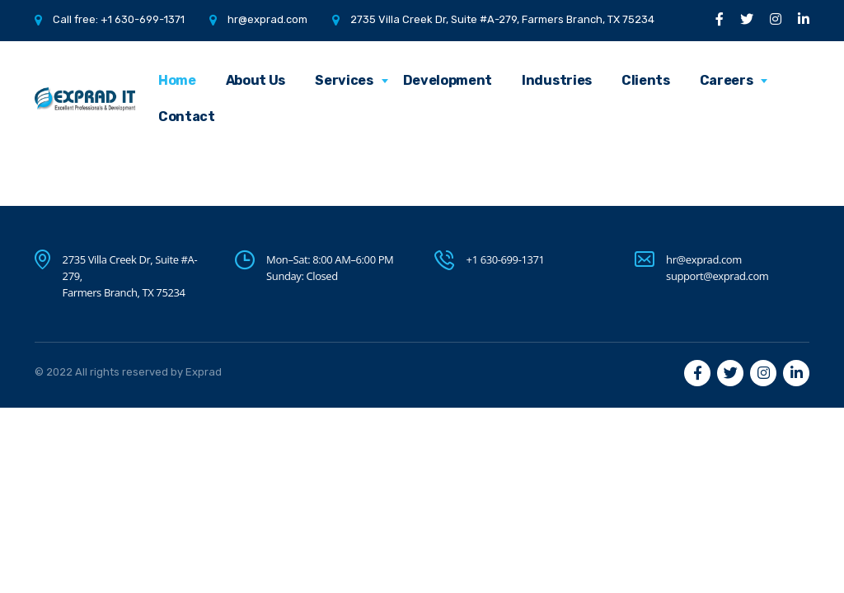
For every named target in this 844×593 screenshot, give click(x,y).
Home (177, 80)
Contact (186, 116)
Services (344, 80)
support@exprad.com (717, 275)
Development (447, 80)
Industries (557, 80)
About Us (255, 80)
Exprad (203, 372)
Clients (645, 80)
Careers (726, 80)
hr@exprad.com (267, 19)
